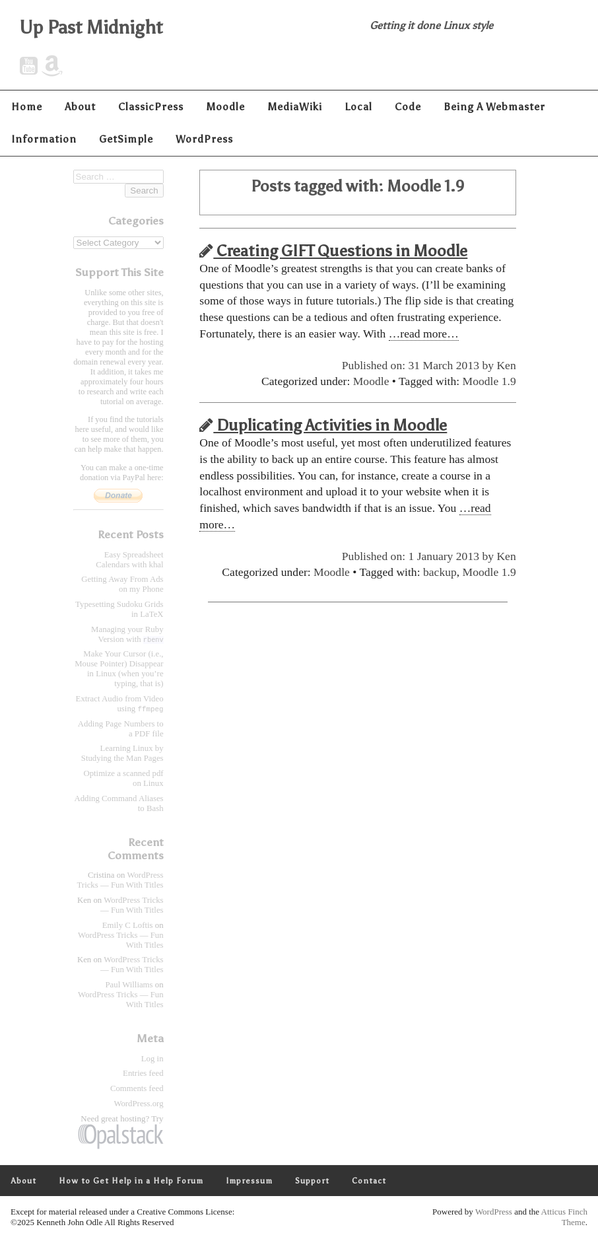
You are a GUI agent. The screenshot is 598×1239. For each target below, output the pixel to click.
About (80, 106)
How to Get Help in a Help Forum (131, 1181)
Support (312, 1181)
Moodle (225, 106)
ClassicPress (150, 106)
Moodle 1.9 (489, 381)
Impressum (249, 1181)
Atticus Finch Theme (564, 1217)
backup (440, 572)
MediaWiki (294, 106)
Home (26, 106)
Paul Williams (128, 985)
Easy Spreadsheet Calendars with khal (129, 559)
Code (408, 106)
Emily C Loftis (127, 926)
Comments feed (137, 1089)
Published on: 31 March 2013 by (419, 365)
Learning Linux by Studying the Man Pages (122, 753)
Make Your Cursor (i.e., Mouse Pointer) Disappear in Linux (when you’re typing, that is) (119, 668)
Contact (369, 1181)
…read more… (424, 333)
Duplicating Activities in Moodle (323, 425)
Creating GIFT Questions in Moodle (333, 250)
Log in (152, 1059)
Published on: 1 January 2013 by (419, 556)
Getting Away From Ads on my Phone (122, 584)
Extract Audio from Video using (120, 704)
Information (44, 139)
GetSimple (126, 139)
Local (358, 106)
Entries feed (143, 1074)
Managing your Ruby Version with (127, 634)
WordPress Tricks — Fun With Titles (120, 880)
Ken (505, 365)
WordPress (204, 139)
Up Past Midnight (91, 27)
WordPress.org (138, 1104)
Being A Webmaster (494, 106)
